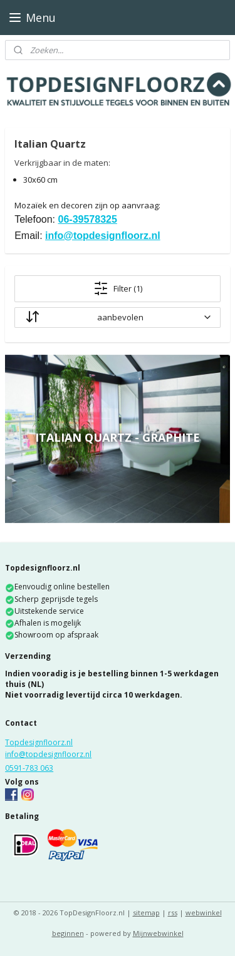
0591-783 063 (29, 768)
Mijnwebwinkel (158, 933)
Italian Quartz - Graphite (117, 437)
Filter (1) (117, 288)
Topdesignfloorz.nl (39, 742)
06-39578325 (87, 220)
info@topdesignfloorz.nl (102, 235)
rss (172, 912)
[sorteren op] (117, 317)
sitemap (146, 912)
